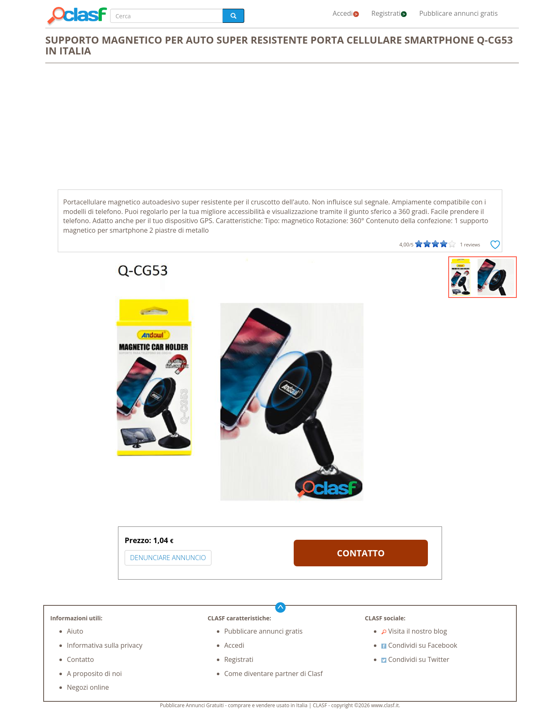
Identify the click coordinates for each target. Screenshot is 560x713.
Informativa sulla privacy (104, 645)
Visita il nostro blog (414, 631)
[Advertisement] (280, 127)
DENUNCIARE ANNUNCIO (168, 557)
